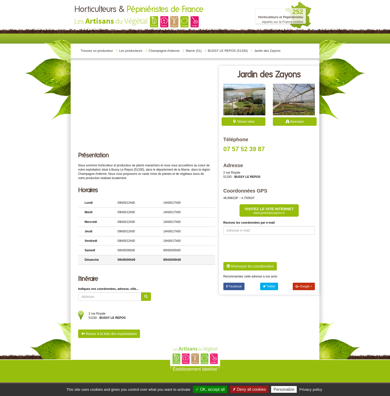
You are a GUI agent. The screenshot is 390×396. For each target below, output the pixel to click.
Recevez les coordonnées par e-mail (249, 222)
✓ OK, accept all (210, 389)
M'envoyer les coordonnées (250, 266)
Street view (243, 122)
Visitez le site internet (269, 211)
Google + (303, 286)
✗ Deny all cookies (249, 389)
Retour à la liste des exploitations (109, 334)
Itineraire (295, 122)
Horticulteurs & (138, 9)
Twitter (269, 286)
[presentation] (261, 248)
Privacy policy (310, 389)
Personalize (284, 389)
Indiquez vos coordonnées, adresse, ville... (108, 289)
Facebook (234, 286)
